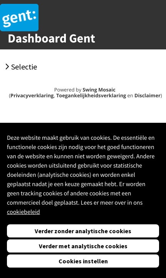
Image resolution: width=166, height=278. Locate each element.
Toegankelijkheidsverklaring (91, 95)
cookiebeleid (23, 212)
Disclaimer (147, 95)
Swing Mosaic (98, 89)
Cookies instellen (83, 261)
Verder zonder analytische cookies (83, 231)
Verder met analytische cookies (83, 246)
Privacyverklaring (32, 95)
